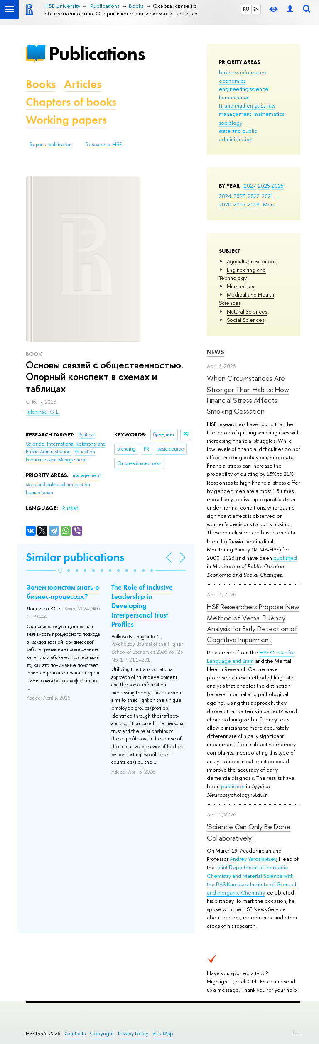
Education (84, 451)
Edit (296, 1032)
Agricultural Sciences (251, 261)
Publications (97, 53)
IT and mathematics (242, 105)
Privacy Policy (133, 1033)
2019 (239, 204)
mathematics (268, 114)
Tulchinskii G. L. (43, 412)
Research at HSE (104, 144)
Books (41, 84)
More (269, 204)
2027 (250, 185)
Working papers (66, 120)
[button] (60, 570)
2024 (225, 196)
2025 (278, 185)
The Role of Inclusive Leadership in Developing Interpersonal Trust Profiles (142, 605)
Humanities (240, 286)
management (235, 114)
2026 (264, 185)
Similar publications (75, 557)
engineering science (243, 89)
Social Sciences (245, 319)
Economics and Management (56, 459)
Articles (82, 84)
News (215, 352)
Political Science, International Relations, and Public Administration (66, 443)
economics (232, 80)
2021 (268, 196)
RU (246, 9)
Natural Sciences (247, 311)
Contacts (75, 1033)
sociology (230, 122)
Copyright (102, 1033)
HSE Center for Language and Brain (251, 656)
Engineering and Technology (242, 274)
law (271, 105)
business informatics (242, 72)
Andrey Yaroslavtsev (253, 859)
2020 (225, 204)
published (285, 557)
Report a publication (50, 144)
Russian (70, 508)
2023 (239, 196)
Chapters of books (71, 102)
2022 (254, 196)
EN (256, 9)
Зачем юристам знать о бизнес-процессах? (63, 592)
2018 (254, 204)
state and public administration (238, 135)
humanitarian (234, 97)
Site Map (162, 1033)
